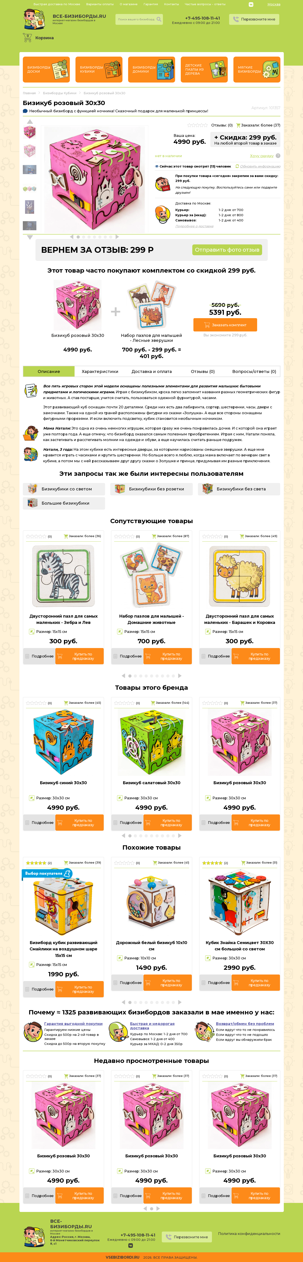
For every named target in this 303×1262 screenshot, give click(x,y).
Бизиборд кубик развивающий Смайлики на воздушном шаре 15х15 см (63, 949)
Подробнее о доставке (194, 226)
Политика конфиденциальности (249, 1234)
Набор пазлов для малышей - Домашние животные (151, 619)
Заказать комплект (229, 325)
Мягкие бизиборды (249, 69)
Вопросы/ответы (254, 371)
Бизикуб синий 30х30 (63, 782)
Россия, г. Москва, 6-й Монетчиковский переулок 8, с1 (75, 1240)
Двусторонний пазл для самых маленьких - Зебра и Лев (63, 619)
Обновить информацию (260, 166)
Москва (274, 4)
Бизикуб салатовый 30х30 (152, 782)
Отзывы (203, 371)
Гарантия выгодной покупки (73, 1024)
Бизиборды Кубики (91, 69)
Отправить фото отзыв (227, 249)
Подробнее (42, 656)
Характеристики (100, 371)
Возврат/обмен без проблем (245, 1024)
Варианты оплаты (100, 4)
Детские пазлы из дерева (194, 69)
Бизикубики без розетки (156, 489)
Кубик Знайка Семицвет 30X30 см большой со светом (240, 946)
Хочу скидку (262, 156)
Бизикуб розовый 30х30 (239, 782)
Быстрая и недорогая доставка (152, 1026)
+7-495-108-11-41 (202, 18)
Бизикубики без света (241, 489)
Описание (49, 371)
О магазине (129, 4)
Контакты (171, 4)
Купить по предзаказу (83, 656)
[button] (30, 237)
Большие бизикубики (65, 503)
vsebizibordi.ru (122, 1257)
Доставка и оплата (152, 371)
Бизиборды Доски (38, 69)
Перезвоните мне (258, 19)
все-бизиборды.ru (79, 19)
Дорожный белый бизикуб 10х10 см (151, 946)
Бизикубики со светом (67, 489)
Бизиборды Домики (144, 69)
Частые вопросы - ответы (205, 4)
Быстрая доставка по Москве (56, 4)
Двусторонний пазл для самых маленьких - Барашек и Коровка (239, 619)
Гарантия (150, 4)
